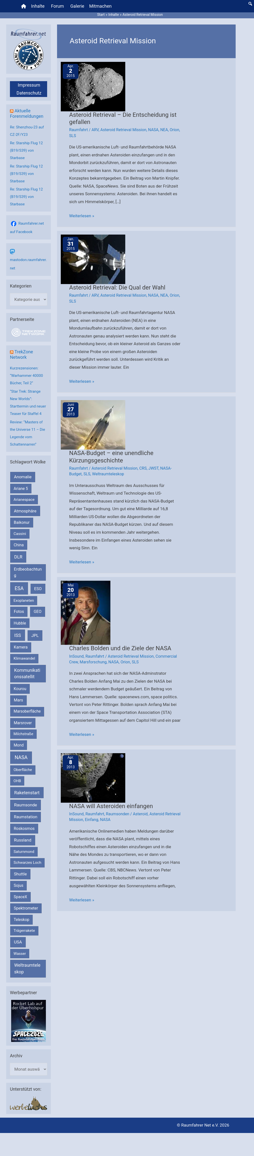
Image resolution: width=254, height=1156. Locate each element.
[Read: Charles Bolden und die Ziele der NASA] (85, 612)
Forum (57, 6)
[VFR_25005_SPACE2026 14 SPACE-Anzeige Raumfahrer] (28, 1020)
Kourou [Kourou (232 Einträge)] (20, 688)
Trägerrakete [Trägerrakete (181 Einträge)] (24, 930)
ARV (95, 129)
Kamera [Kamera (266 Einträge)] (21, 647)
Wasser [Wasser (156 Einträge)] (20, 953)
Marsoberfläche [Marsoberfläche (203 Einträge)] (27, 711)
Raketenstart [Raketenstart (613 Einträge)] (26, 792)
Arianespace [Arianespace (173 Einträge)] (24, 499)
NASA (153, 129)
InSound (76, 656)
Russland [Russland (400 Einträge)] (22, 840)
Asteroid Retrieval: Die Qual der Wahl (117, 287)
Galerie (77, 6)
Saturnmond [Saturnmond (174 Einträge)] (24, 851)
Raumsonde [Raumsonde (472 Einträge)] (25, 804)
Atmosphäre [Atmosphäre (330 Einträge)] (25, 511)
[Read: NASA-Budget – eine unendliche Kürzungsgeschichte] (93, 424)
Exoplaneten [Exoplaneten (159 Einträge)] (24, 600)
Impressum (29, 85)
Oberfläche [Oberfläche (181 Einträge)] (23, 770)
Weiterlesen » (81, 216)
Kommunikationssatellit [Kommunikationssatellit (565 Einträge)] (27, 673)
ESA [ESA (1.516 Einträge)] (19, 588)
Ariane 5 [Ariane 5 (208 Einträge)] (21, 488)
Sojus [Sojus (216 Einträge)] (18, 885)
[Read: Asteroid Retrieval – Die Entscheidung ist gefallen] (93, 86)
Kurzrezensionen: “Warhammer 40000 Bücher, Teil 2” (26, 375)
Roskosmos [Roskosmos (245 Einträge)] (24, 828)
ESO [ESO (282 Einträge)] (38, 588)
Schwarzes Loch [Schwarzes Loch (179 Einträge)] (27, 862)
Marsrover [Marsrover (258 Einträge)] (23, 723)
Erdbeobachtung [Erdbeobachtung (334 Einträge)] (28, 572)
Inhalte (37, 6)
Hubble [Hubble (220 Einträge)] (20, 623)
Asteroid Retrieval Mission (123, 129)
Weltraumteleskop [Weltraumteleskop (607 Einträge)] (27, 968)
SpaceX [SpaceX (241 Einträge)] (20, 896)
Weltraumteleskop (108, 474)
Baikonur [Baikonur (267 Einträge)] (22, 522)
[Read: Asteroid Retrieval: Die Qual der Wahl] (93, 259)
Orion (174, 129)
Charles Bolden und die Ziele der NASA (120, 648)
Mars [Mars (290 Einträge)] (18, 700)
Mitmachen (100, 6)
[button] (250, 3)
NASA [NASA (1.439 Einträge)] (21, 757)
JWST (153, 468)
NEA (164, 129)
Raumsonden (117, 814)
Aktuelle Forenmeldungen (26, 113)
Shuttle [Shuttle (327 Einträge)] (20, 874)
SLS (72, 135)
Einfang (91, 819)
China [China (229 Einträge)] (19, 545)
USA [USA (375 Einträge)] (18, 941)
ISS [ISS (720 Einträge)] (17, 635)
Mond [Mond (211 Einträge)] (19, 745)
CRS (143, 468)
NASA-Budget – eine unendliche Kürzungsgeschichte (111, 457)
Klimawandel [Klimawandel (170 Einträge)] (24, 658)
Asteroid (140, 814)
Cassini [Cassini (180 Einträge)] (20, 533)
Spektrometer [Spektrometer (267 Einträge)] (26, 908)
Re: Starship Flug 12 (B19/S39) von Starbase (26, 150)
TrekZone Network (21, 354)
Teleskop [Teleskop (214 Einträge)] (21, 919)
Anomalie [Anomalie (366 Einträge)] (23, 476)
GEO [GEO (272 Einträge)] (37, 611)
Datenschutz (29, 93)
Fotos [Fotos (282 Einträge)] (19, 611)
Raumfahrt (78, 129)
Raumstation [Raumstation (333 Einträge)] (25, 817)
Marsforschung (93, 662)
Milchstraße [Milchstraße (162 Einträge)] (23, 734)
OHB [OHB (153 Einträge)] (17, 781)
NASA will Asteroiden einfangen (111, 806)
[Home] (24, 6)
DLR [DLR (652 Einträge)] (18, 556)
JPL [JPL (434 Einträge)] (35, 635)
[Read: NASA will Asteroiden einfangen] (93, 777)
